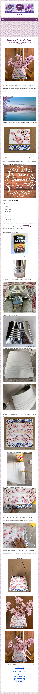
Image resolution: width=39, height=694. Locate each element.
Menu (19, 19)
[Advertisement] (19, 29)
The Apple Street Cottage (8, 161)
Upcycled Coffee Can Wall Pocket (19, 40)
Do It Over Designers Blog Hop (24, 42)
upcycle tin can (32, 42)
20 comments (19, 43)
